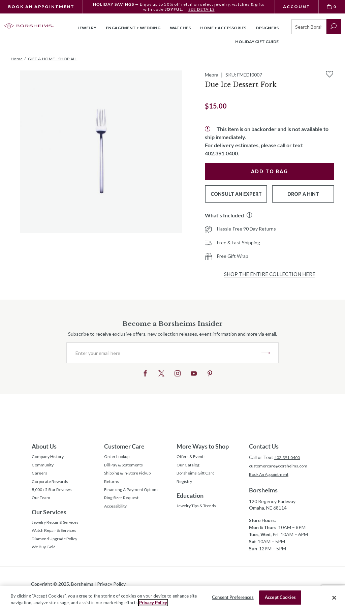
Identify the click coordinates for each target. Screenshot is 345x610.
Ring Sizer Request (124, 505)
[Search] (308, 26)
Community (44, 467)
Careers (40, 476)
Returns (112, 486)
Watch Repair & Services (57, 540)
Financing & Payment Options (135, 495)
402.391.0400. (222, 153)
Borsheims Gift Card (198, 476)
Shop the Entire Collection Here (269, 274)
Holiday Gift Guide (257, 41)
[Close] (334, 597)
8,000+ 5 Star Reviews (55, 495)
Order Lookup (118, 457)
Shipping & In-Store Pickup (132, 476)
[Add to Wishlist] (329, 74)
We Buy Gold (45, 559)
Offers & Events (194, 457)
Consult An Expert (236, 194)
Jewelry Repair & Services (59, 530)
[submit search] (333, 26)
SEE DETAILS (201, 9)
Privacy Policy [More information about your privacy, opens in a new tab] (153, 602)
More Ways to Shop (203, 446)
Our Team (42, 505)
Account (296, 6)
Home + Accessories (223, 27)
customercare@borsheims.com (281, 466)
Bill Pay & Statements (127, 466)
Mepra (211, 75)
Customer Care (124, 446)
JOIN (266, 353)
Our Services (49, 519)
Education (190, 500)
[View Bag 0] (332, 6)
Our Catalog (189, 467)
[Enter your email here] (164, 353)
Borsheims (263, 491)
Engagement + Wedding (133, 27)
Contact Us (264, 446)
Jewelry (87, 27)
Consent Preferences (232, 597)
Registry (185, 486)
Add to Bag (269, 171)
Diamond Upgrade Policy (57, 549)
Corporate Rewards (52, 486)
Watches (180, 27)
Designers (267, 27)
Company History (50, 457)
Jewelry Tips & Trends (200, 512)
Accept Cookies (280, 597)
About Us (44, 446)
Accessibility (117, 514)
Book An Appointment (41, 6)
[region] (172, 598)
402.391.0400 (288, 457)
